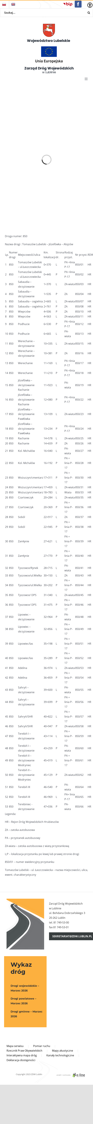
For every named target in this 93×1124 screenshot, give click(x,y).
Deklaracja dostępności (21, 1060)
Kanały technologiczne (60, 1055)
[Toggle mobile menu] (86, 79)
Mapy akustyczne (62, 1050)
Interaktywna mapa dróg (22, 1055)
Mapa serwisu (15, 1046)
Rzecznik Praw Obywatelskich (24, 1050)
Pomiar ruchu (41, 1046)
